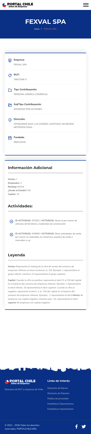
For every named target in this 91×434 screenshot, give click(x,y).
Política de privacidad (57, 398)
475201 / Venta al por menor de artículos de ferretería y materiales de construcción (46, 222)
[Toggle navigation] (86, 5)
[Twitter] (83, 427)
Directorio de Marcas (57, 388)
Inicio (36, 28)
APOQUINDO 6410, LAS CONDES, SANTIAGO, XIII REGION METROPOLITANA (44, 125)
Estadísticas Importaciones (60, 408)
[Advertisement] (45, 343)
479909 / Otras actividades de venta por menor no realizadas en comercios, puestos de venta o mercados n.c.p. (48, 237)
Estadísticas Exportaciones (60, 403)
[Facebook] (76, 427)
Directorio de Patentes (58, 393)
